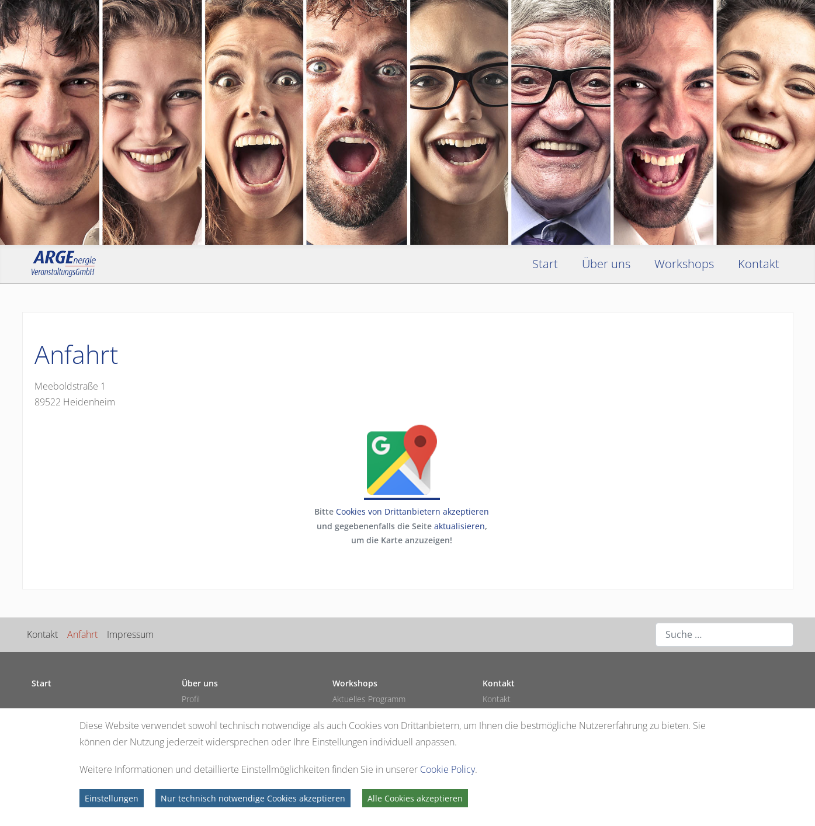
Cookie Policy (447, 769)
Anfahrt (82, 634)
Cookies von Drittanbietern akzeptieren (412, 511)
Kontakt (42, 634)
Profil (191, 698)
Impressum (130, 634)
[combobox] (724, 634)
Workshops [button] (684, 264)
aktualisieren (459, 526)
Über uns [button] (606, 264)
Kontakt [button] (758, 264)
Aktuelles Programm (368, 698)
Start (545, 264)
